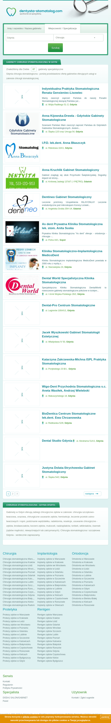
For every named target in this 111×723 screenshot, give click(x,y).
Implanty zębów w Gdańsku (50, 572)
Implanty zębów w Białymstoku (51, 585)
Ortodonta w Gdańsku (82, 572)
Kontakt (6, 681)
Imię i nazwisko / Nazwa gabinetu (24, 28)
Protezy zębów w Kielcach (15, 654)
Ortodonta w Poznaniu (82, 582)
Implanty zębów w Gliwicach (50, 605)
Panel (5, 701)
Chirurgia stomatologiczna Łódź (17, 565)
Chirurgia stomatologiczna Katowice (20, 578)
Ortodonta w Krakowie (82, 562)
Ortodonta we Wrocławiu (83, 565)
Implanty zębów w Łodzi (48, 569)
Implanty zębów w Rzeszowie (51, 602)
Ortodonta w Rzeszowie (83, 605)
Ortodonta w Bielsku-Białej (84, 598)
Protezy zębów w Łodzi (14, 621)
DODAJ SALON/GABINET (15, 697)
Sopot (63, 240)
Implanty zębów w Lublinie (49, 588)
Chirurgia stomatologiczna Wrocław (19, 569)
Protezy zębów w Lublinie (15, 634)
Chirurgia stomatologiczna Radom (19, 605)
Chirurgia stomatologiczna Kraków (19, 562)
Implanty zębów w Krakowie (50, 562)
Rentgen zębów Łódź (47, 621)
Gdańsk (88, 181)
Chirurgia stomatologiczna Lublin (18, 582)
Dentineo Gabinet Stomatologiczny (67, 197)
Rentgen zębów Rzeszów (49, 648)
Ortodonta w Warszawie (83, 559)
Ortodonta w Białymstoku (83, 595)
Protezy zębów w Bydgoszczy (17, 658)
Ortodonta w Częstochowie (84, 592)
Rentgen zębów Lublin (47, 634)
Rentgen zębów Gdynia (48, 651)
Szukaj (55, 47)
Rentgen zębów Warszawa (49, 614)
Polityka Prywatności (12, 688)
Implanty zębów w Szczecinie (51, 578)
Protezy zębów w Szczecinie (16, 638)
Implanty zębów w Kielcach (50, 595)
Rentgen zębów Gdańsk (48, 624)
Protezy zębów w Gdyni (14, 661)
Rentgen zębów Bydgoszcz (50, 661)
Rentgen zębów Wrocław (49, 628)
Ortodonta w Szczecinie (83, 578)
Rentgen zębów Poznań (48, 638)
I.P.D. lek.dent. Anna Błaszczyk (64, 143)
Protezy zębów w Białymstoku (17, 644)
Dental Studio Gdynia (57, 440)
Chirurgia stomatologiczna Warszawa (20, 559)
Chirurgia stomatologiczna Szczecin (19, 585)
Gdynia (73, 104)
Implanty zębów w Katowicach (51, 582)
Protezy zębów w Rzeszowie (16, 651)
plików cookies (30, 717)
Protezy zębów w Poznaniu (15, 628)
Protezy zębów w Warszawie (16, 614)
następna (89, 493)
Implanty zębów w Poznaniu (50, 575)
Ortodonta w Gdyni (81, 588)
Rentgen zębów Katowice (49, 641)
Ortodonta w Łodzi (80, 569)
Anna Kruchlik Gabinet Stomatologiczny (70, 170)
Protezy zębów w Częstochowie (18, 648)
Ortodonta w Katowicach (83, 585)
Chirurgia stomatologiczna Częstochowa (22, 592)
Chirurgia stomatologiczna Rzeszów (20, 588)
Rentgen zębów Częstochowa (51, 654)
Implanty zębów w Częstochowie (52, 598)
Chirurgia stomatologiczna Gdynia (19, 595)
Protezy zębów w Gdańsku (15, 631)
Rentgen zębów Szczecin (49, 631)
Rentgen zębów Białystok (49, 644)
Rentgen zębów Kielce (47, 658)
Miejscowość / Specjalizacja (62, 28)
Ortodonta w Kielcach (82, 602)
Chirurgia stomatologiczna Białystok (19, 598)
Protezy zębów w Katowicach (16, 641)
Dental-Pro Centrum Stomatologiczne (68, 305)
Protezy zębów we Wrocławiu (16, 624)
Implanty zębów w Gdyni (48, 592)
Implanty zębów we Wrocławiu (51, 565)
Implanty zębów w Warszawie (51, 559)
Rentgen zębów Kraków (48, 618)
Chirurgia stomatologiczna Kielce (18, 602)
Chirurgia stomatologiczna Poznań (19, 572)
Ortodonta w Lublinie (81, 575)
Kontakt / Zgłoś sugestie (83, 697)
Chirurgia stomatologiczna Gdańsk (19, 575)
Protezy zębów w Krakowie (15, 618)
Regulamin (8, 685)
